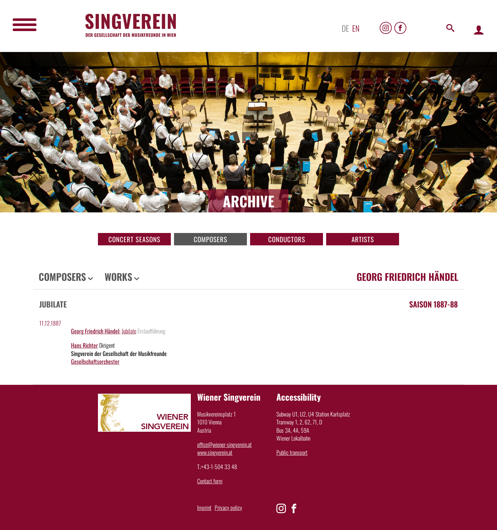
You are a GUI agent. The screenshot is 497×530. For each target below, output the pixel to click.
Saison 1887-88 (433, 304)
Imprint (204, 507)
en (355, 28)
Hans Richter (84, 345)
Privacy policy (228, 507)
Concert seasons (134, 239)
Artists (363, 239)
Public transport (291, 452)
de (345, 28)
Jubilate (129, 331)
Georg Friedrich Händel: (95, 331)
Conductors (286, 239)
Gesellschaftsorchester (95, 361)
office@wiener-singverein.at (224, 444)
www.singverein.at (214, 452)
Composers (210, 239)
